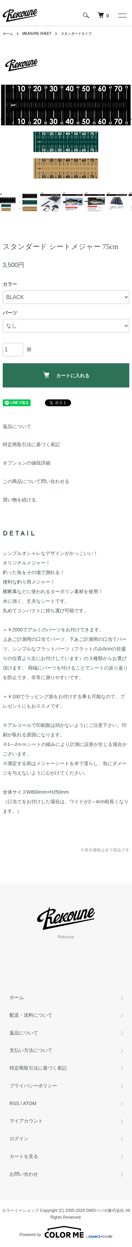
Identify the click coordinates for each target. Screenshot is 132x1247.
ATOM (29, 1103)
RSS (14, 1103)
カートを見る (24, 1156)
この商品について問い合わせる (36, 481)
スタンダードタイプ (76, 33)
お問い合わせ (24, 1174)
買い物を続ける (19, 499)
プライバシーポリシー (33, 1085)
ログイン (19, 1138)
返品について (17, 426)
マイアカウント (26, 1121)
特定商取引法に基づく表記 (31, 444)
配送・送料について (31, 1015)
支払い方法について (31, 1050)
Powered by (65, 1232)
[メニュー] (122, 15)
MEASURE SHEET (37, 33)
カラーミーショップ (20, 1210)
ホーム (8, 33)
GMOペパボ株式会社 (105, 1210)
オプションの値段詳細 (26, 463)
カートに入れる (66, 375)
